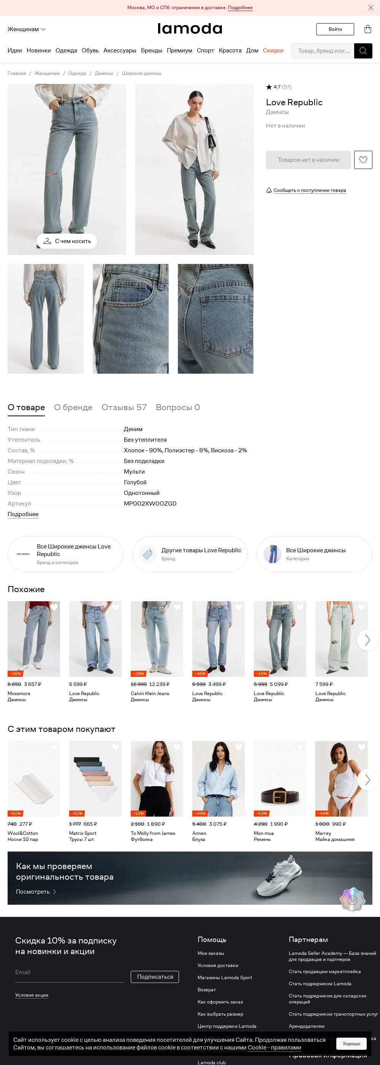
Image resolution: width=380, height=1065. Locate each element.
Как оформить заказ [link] (220, 1002)
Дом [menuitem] (252, 50)
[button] (190, 8)
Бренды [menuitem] (151, 50)
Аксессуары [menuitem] (119, 50)
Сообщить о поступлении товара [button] (310, 190)
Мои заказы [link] (211, 953)
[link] (190, 28)
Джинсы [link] (104, 73)
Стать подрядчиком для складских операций (327, 999)
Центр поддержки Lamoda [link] (227, 1026)
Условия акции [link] (31, 995)
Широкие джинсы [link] (142, 73)
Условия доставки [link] (218, 965)
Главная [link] (17, 73)
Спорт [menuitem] (205, 50)
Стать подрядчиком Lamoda (320, 984)
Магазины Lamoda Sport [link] (225, 978)
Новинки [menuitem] (39, 50)
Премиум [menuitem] (179, 50)
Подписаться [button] (155, 977)
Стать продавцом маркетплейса (325, 972)
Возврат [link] (207, 990)
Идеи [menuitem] (15, 50)
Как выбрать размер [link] (220, 1014)
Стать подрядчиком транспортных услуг (333, 1014)
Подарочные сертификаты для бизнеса (332, 1038)
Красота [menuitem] (230, 50)
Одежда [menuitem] (66, 50)
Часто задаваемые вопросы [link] (229, 1051)
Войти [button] (335, 29)
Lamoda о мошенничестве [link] (227, 1038)
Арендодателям (307, 1026)
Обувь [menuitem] (90, 50)
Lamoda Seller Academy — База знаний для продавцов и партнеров (332, 956)
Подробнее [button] (23, 514)
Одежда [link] (77, 73)
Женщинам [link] (47, 73)
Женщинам (27, 29)
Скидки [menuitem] (273, 50)
